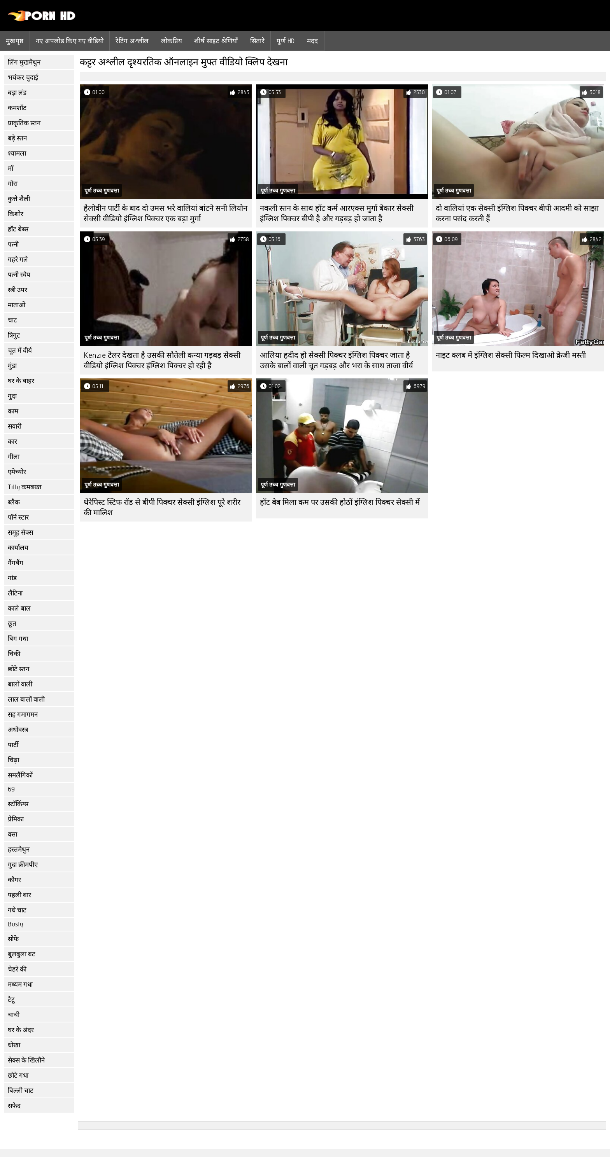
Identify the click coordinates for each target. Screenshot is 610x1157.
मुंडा (12, 365)
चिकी (14, 654)
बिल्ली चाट (20, 1090)
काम (13, 411)
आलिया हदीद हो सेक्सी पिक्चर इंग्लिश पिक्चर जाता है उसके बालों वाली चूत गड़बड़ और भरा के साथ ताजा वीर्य (336, 360)
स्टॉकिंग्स (18, 804)
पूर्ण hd (285, 41)
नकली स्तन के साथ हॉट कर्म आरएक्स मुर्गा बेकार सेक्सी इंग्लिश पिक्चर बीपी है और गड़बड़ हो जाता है (337, 213)
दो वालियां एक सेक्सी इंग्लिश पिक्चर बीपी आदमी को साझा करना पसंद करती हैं (517, 213)
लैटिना (15, 593)
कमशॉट (17, 108)
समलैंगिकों (20, 775)
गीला (13, 456)
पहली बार (19, 895)
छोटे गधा (18, 1075)
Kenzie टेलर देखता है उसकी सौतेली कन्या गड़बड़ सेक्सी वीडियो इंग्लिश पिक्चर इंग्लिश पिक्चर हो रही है (162, 360)
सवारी (14, 426)
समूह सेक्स (20, 532)
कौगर (14, 880)
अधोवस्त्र (18, 729)
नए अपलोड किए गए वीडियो (70, 41)
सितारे (257, 41)
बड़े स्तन (17, 138)
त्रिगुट (14, 335)
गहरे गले (18, 259)
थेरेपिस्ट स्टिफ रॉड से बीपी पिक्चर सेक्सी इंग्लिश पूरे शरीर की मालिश (162, 507)
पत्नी (13, 244)
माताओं (16, 305)
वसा (12, 834)
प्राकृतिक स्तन (24, 123)
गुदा (12, 396)
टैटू (11, 999)
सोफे (13, 939)
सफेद (14, 1106)
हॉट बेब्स (18, 229)
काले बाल (19, 608)
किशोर (15, 214)
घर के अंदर (21, 1030)
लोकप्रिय (171, 41)
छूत (12, 623)
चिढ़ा (13, 760)
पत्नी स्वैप (19, 274)
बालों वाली (20, 684)
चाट (12, 320)
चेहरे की (17, 969)
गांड (12, 578)
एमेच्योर (17, 472)
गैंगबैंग (15, 563)
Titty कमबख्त (25, 487)
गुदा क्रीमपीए (23, 864)
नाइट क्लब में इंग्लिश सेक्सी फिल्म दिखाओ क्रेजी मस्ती (511, 355)
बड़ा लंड (17, 92)
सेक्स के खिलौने (26, 1060)
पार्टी (13, 745)
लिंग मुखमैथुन (24, 62)
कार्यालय (18, 547)
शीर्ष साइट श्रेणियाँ (216, 41)
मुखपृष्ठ (15, 41)
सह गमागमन (23, 714)
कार (12, 441)
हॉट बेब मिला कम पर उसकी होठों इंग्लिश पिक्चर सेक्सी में (340, 502)
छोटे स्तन (18, 669)
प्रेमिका (16, 819)
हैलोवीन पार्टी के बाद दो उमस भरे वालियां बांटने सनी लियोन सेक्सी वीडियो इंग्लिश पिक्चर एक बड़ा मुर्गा (165, 213)
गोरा (13, 183)
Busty (15, 924)
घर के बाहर (21, 381)
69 (11, 789)
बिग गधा (18, 638)
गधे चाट (17, 910)
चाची (13, 1015)
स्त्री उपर (17, 290)
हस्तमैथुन (19, 849)
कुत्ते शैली (19, 199)
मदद (312, 41)
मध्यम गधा (20, 984)
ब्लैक (14, 502)
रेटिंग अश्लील (132, 41)
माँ (10, 168)
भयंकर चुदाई (23, 77)
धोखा (14, 1045)
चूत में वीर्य (20, 350)
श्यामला (17, 153)
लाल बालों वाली (26, 699)
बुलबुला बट (21, 954)
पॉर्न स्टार (18, 517)
